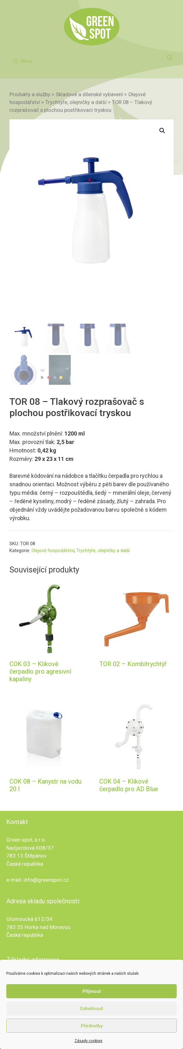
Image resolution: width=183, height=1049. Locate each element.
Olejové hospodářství (52, 550)
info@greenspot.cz (46, 880)
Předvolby (92, 1031)
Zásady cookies (89, 1046)
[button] (162, 130)
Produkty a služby (29, 94)
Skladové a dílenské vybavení (89, 94)
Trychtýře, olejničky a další (76, 102)
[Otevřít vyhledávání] (170, 58)
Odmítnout (91, 1014)
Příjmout (91, 996)
